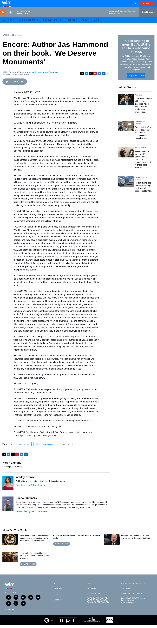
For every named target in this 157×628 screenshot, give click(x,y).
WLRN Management (128, 608)
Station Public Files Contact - (132, 599)
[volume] (10, 18)
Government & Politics (141, 128)
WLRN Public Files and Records (133, 589)
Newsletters (50, 25)
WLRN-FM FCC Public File (97, 606)
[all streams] (148, 18)
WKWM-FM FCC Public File (98, 608)
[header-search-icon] (137, 6)
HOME (3, 25)
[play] (3, 17)
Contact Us (58, 594)
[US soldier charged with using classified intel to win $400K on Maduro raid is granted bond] (126, 105)
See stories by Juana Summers (31, 516)
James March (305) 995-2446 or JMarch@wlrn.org (133, 605)
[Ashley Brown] (7, 488)
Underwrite (58, 605)
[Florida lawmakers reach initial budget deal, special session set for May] (126, 187)
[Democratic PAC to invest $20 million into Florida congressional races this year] (126, 131)
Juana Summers (50, 78)
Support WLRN (136, 80)
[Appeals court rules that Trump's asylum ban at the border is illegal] (112, 545)
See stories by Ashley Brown (30, 490)
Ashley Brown (34, 78)
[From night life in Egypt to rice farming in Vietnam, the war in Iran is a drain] (10, 562)
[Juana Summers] (7, 509)
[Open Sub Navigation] (16, 25)
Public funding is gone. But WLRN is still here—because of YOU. (136, 51)
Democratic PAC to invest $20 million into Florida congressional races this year (143, 138)
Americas (139, 100)
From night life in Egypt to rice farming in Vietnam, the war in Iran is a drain (34, 561)
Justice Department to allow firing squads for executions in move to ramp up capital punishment (34, 543)
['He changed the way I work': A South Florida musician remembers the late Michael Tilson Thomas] (126, 157)
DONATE (150, 6)
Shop (89, 589)
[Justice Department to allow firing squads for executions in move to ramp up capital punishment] (10, 545)
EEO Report (125, 594)
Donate (56, 600)
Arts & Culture (141, 153)
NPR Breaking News (12, 41)
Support (72, 25)
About (85, 25)
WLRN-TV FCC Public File (97, 604)
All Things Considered (45, 450)
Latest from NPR (69, 450)
